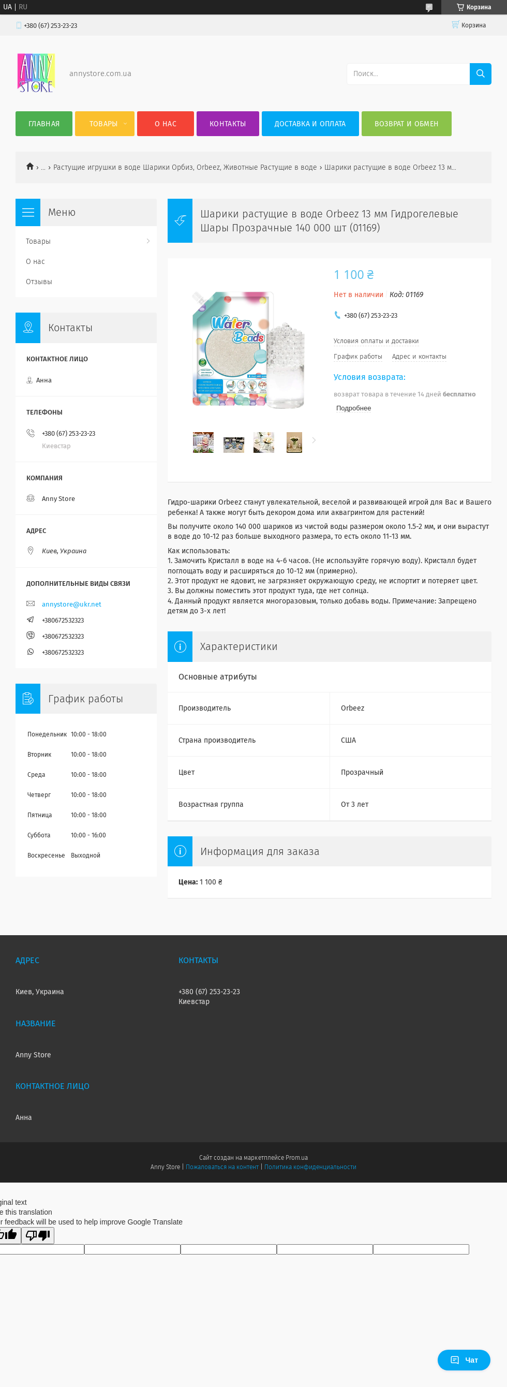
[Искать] (480, 74)
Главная (43, 124)
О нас (165, 124)
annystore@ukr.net (71, 604)
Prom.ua (297, 1157)
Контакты (228, 124)
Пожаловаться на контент (222, 1167)
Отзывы (39, 281)
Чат (464, 1360)
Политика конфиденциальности (310, 1167)
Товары (104, 124)
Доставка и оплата (310, 124)
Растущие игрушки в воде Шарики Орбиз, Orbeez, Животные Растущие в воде (185, 167)
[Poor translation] (37, 1235)
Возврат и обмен (407, 124)
